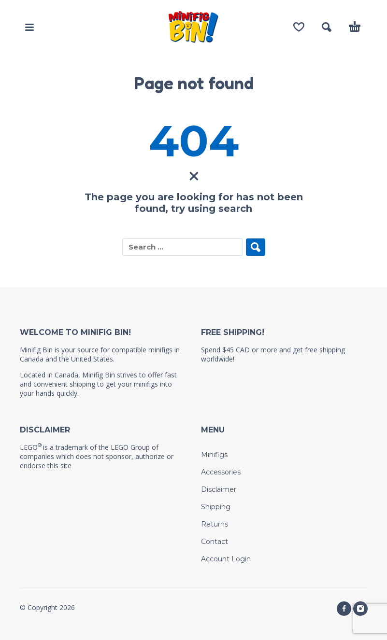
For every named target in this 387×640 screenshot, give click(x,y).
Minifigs (214, 454)
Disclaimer (218, 489)
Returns (214, 524)
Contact (214, 541)
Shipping (215, 506)
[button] (29, 27)
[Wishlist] (298, 27)
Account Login (226, 559)
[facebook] (344, 608)
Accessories (221, 472)
